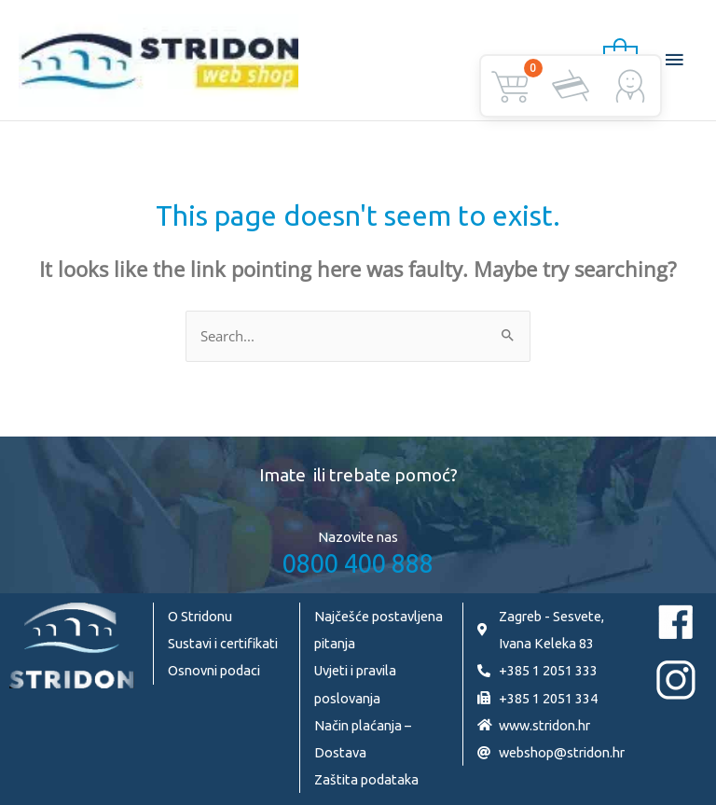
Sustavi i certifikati (223, 643)
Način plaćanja (358, 725)
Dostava (340, 752)
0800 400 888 (358, 563)
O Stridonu (200, 616)
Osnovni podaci (214, 670)
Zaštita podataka (366, 779)
